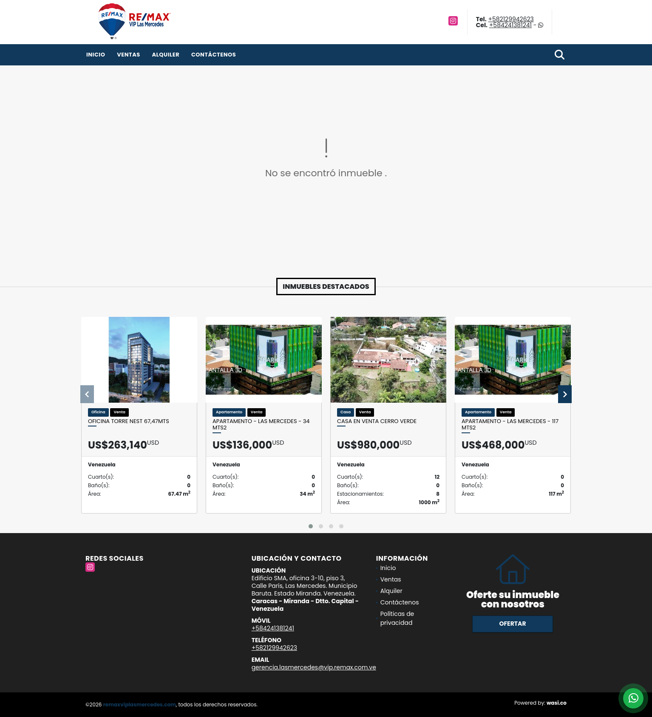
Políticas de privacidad (397, 618)
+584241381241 (510, 25)
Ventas (128, 55)
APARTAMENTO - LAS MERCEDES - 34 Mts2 (261, 424)
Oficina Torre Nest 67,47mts (128, 421)
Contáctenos (213, 55)
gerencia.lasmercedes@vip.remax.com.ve (314, 667)
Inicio (95, 55)
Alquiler (165, 55)
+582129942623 (510, 19)
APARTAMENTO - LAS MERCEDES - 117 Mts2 (510, 424)
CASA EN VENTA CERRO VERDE (377, 421)
